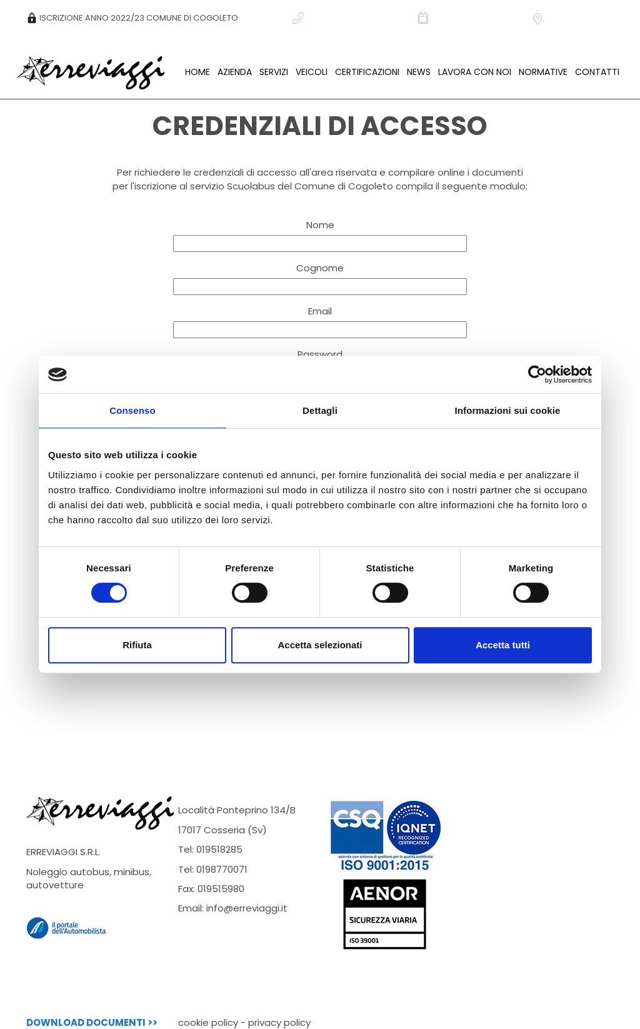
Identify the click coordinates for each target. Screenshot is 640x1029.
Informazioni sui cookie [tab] (508, 410)
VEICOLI (312, 72)
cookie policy (208, 1022)
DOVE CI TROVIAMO (577, 18)
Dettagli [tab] (320, 410)
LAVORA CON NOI (474, 72)
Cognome (320, 267)
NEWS (419, 72)
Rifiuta (137, 645)
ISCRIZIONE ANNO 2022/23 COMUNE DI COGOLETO (132, 18)
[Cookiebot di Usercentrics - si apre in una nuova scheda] (537, 374)
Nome (320, 224)
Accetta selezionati (320, 645)
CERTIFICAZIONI (367, 72)
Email (320, 311)
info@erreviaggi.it (247, 908)
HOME (197, 72)
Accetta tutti (503, 645)
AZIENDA (235, 72)
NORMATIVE (543, 72)
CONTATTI (597, 72)
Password (320, 354)
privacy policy (279, 1022)
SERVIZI (273, 72)
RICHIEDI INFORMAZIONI (469, 18)
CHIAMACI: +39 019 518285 (350, 18)
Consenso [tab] (132, 410)
